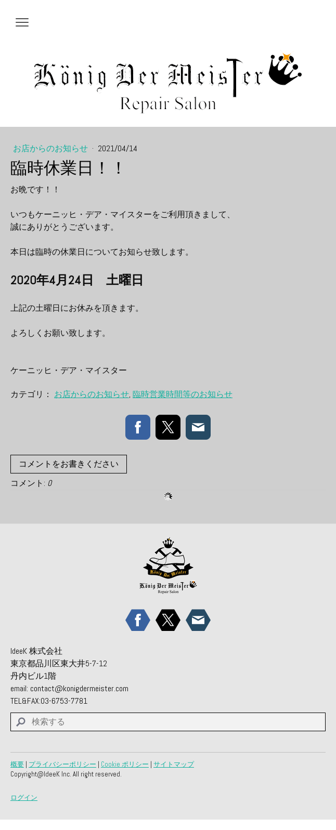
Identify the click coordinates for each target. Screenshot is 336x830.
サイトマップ (173, 764)
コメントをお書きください (69, 463)
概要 (17, 764)
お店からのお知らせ (51, 148)
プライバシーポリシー (62, 764)
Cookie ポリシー (125, 764)
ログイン (23, 797)
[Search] (168, 722)
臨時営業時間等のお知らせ (182, 394)
